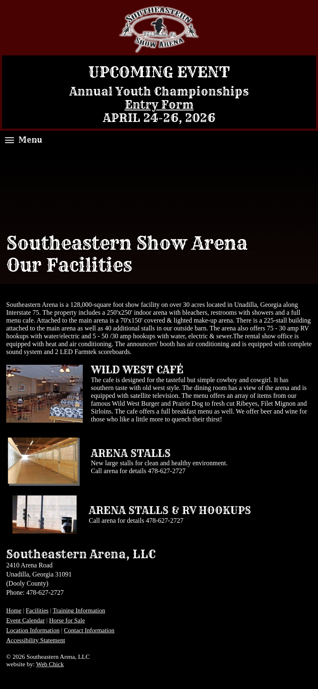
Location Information (33, 630)
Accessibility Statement (35, 640)
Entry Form (159, 105)
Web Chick (50, 664)
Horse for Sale (67, 620)
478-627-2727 (167, 470)
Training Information (79, 610)
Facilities (37, 610)
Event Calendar (25, 620)
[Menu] (9, 140)
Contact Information (89, 630)
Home (14, 610)
